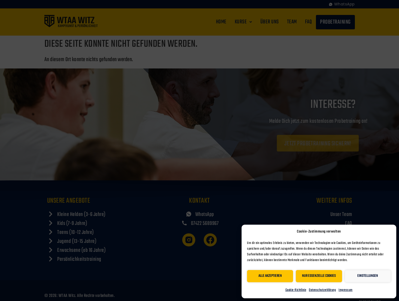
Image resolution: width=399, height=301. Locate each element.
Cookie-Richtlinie (295, 290)
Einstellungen (367, 276)
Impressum (346, 290)
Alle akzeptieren (270, 276)
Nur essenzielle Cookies (319, 276)
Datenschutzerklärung (322, 290)
